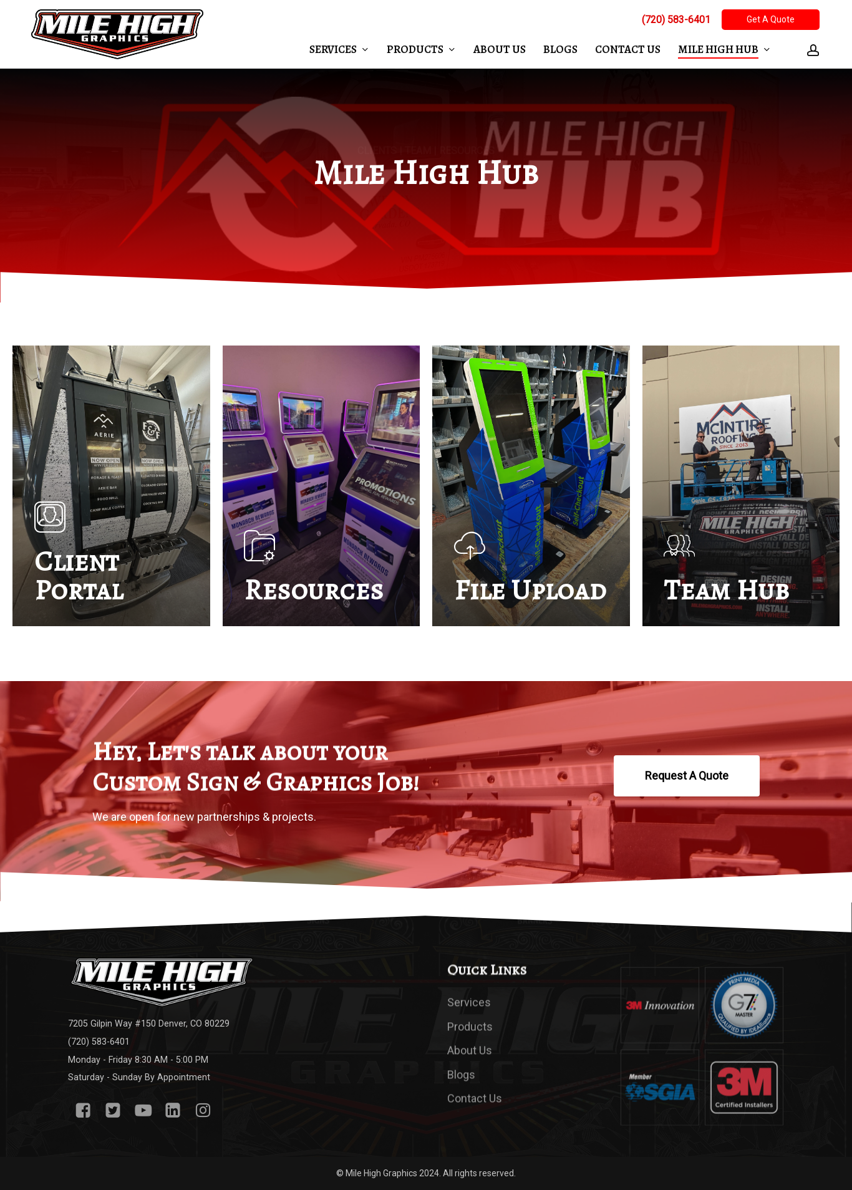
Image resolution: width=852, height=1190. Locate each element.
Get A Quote (771, 19)
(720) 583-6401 (676, 20)
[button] (687, 775)
